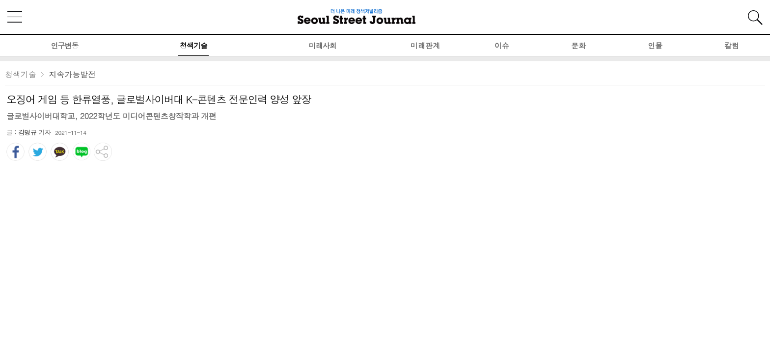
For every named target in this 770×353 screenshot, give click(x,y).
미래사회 (322, 45)
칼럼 (731, 45)
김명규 (27, 132)
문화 (578, 45)
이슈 (502, 45)
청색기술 (193, 45)
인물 (655, 45)
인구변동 (64, 45)
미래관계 (425, 45)
